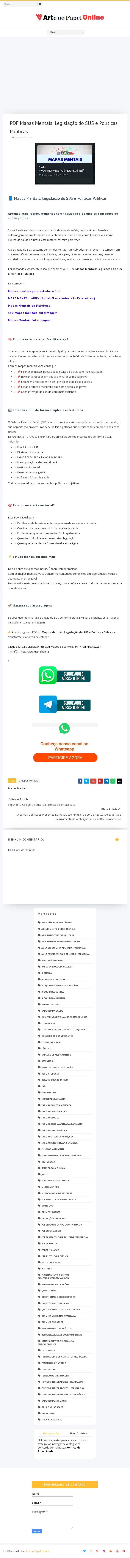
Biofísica (46, 973)
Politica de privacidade (51, 1434)
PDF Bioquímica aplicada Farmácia (61, 1225)
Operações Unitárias (54, 1219)
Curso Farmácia (51, 1042)
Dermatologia (50, 1074)
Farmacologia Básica (54, 1130)
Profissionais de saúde (55, 1285)
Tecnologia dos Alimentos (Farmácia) (64, 1357)
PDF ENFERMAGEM (51, 1231)
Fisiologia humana (52, 1149)
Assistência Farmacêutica (57, 923)
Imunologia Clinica (53, 1168)
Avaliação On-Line (52, 960)
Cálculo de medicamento (56, 1055)
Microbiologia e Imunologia (58, 1200)
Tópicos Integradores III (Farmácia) (62, 1395)
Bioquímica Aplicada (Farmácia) (60, 986)
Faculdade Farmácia (53, 1099)
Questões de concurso (55, 1303)
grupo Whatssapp (52, 1407)
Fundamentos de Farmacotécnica (61, 1156)
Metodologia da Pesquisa (56, 1193)
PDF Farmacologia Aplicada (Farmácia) (64, 1237)
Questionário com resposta (58, 1297)
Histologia (48, 1162)
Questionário (49, 1291)
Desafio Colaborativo (54, 1080)
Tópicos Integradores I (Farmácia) (62, 1382)
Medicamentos (50, 1187)
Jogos (44, 1174)
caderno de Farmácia (54, 1401)
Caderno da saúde (52, 1011)
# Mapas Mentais (28, 781)
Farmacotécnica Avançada (57, 1137)
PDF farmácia (49, 1244)
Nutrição (47, 1206)
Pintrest (46, 1269)
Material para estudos (55, 1181)
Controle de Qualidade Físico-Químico (64, 1030)
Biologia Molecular (53, 979)
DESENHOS (47, 1061)
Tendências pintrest (53, 1363)
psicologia (47, 1413)
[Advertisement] (65, 76)
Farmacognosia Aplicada (56, 1105)
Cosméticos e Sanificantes (57, 1036)
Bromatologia (50, 1005)
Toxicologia (48, 1369)
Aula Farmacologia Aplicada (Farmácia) (65, 954)
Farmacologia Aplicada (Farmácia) (62, 1124)
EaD (43, 1086)
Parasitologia (50, 1250)
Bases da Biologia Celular (56, 967)
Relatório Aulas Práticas (57, 1329)
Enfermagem (48, 1093)
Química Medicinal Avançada (58, 1316)
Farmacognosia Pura (54, 1111)
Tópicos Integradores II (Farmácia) (62, 1388)
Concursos (48, 1023)
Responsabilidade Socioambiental (61, 1335)
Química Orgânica (52, 1322)
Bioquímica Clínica (52, 992)
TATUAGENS (48, 1350)
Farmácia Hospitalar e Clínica (59, 1143)
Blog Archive (78, 1434)
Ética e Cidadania (51, 1420)
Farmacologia (50, 1118)
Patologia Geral (51, 1262)
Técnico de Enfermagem (55, 1376)
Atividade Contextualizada (57, 935)
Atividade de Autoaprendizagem (60, 942)
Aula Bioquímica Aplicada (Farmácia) (63, 948)
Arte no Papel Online (37, 1551)
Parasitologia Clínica (54, 1256)
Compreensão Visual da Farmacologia (64, 1017)
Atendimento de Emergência (58, 929)
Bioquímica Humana (53, 998)
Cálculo (46, 1049)
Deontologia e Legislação (57, 1068)
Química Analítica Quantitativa (61, 1310)
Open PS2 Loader (50, 1212)
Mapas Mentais (23, 137)
